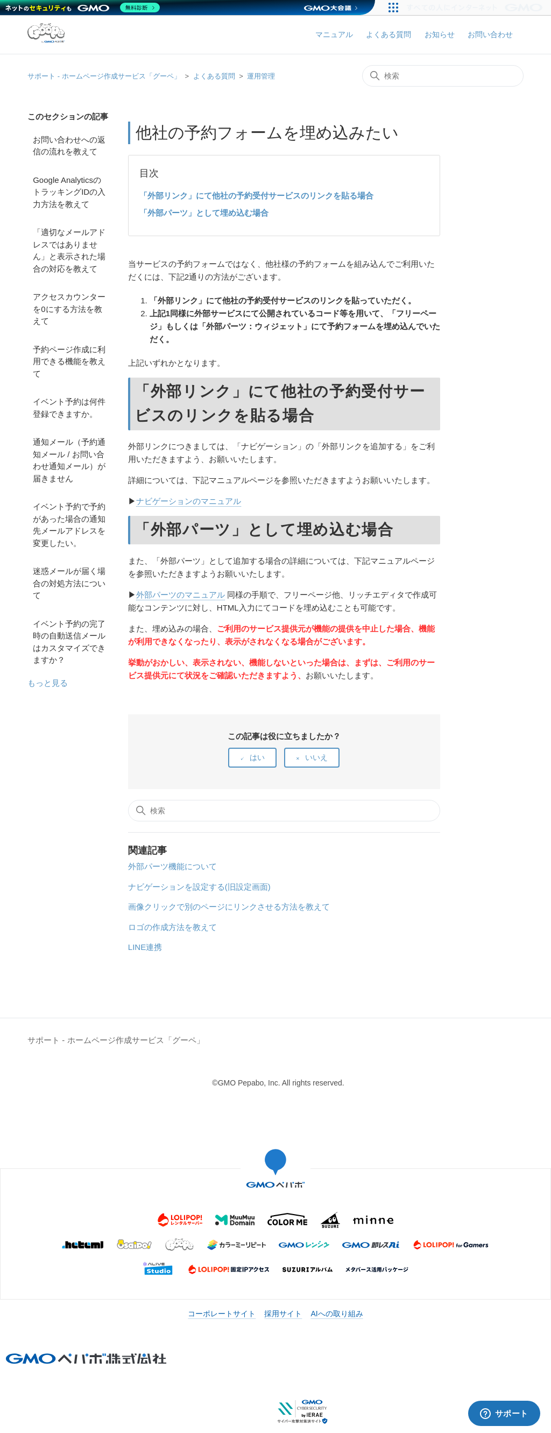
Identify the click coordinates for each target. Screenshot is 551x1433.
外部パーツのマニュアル (180, 594)
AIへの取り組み (336, 1313)
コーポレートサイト (222, 1313)
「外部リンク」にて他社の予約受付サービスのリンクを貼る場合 (256, 195)
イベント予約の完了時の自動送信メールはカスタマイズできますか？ (69, 642)
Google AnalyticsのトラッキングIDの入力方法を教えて (69, 192)
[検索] (443, 76)
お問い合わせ (490, 34)
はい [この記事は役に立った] (257, 757)
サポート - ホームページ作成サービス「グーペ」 (104, 76)
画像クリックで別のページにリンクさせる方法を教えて (229, 906)
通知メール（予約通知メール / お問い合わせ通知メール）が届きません (69, 460)
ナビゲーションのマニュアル (188, 501)
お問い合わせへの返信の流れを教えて (69, 146)
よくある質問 (388, 34)
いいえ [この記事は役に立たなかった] (316, 757)
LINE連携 (145, 947)
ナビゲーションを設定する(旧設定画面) (199, 886)
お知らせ (440, 34)
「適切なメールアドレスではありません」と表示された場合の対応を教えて (69, 250)
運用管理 (261, 76)
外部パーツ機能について (172, 866)
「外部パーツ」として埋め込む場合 (204, 212)
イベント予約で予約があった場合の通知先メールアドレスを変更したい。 (69, 525)
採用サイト (283, 1313)
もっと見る (47, 682)
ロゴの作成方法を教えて (172, 927)
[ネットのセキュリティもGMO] (83, 7)
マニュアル (334, 34)
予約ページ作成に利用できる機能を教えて (69, 361)
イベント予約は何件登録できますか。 (69, 407)
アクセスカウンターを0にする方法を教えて (69, 308)
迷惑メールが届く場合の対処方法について (69, 583)
